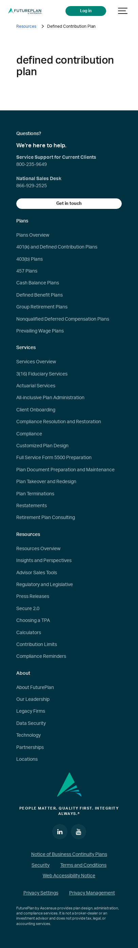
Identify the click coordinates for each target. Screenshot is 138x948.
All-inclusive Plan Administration (50, 397)
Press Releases (32, 596)
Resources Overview (38, 548)
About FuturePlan (35, 687)
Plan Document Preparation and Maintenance (65, 470)
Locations (27, 759)
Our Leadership (33, 699)
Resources (26, 26)
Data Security (31, 723)
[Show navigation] (123, 11)
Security (41, 865)
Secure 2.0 (27, 608)
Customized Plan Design (42, 446)
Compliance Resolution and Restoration (58, 421)
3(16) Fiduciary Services (41, 374)
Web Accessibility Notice (69, 876)
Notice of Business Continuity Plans (69, 854)
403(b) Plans (29, 259)
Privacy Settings (40, 893)
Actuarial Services (35, 386)
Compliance (29, 434)
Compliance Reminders (41, 656)
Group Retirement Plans (41, 307)
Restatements (31, 505)
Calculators (28, 632)
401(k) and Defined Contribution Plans (56, 247)
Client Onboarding (35, 410)
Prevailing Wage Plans (40, 331)
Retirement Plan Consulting (45, 517)
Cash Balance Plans (37, 283)
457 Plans (26, 271)
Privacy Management (92, 893)
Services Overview (36, 362)
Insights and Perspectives (44, 560)
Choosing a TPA (33, 620)
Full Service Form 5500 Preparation (54, 457)
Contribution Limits (36, 644)
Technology (28, 735)
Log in (86, 11)
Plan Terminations (35, 494)
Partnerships (30, 747)
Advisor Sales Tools (36, 572)
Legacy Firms (30, 711)
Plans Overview (32, 235)
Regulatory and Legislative (44, 584)
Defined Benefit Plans (39, 295)
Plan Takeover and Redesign (46, 481)
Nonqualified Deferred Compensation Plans (62, 319)
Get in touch (69, 203)
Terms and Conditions (83, 865)
